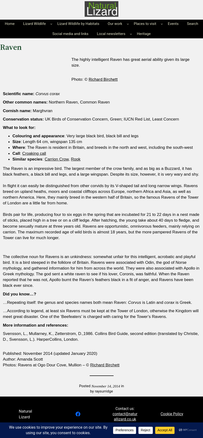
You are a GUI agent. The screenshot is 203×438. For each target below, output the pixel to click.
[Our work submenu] (128, 24)
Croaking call (34, 153)
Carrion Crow (57, 159)
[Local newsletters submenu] (131, 34)
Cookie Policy (172, 414)
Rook (76, 159)
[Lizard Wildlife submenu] (51, 24)
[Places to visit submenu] (162, 24)
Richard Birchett (103, 79)
